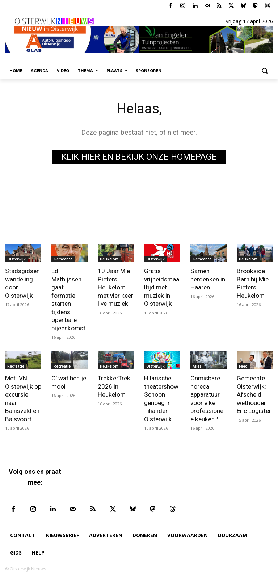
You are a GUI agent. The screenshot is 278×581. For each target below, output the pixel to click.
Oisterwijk (16, 259)
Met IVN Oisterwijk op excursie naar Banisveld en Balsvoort (23, 393)
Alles (197, 365)
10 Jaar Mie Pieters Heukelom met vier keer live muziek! (115, 286)
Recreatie (15, 365)
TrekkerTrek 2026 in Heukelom (113, 385)
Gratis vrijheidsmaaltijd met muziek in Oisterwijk (161, 286)
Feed (243, 365)
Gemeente (63, 259)
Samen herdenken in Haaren (207, 278)
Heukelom (109, 259)
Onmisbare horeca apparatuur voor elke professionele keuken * (207, 397)
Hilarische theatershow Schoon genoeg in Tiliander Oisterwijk (161, 397)
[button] (264, 70)
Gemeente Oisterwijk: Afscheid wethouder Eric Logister (254, 393)
